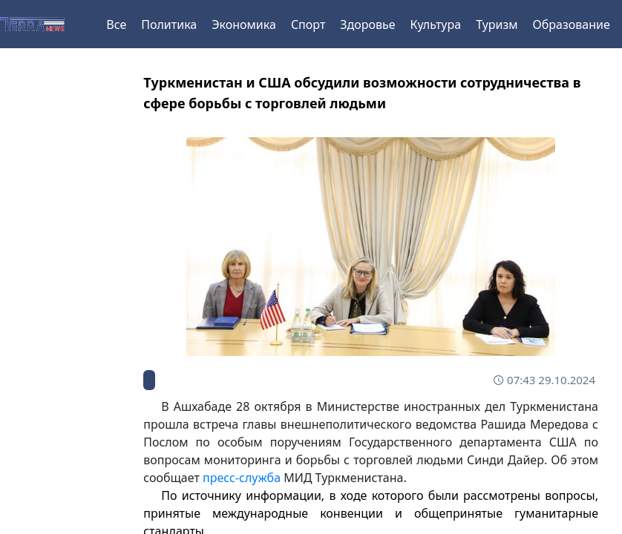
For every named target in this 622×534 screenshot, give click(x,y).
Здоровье (367, 24)
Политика (169, 24)
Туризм (496, 24)
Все (116, 24)
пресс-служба (242, 477)
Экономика (244, 24)
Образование (571, 24)
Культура (436, 24)
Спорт (308, 24)
